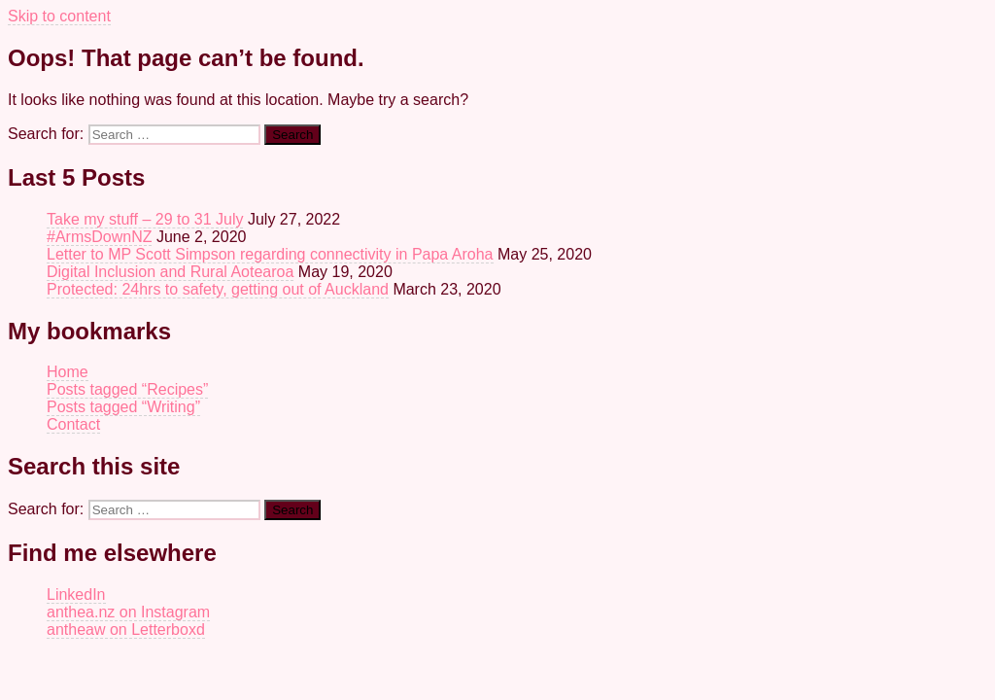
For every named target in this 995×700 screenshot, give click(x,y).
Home (67, 372)
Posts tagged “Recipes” (127, 389)
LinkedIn (76, 594)
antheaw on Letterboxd (126, 629)
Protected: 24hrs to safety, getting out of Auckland (218, 289)
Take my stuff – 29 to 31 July (145, 219)
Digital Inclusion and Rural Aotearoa (170, 271)
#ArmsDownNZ (99, 236)
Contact (73, 424)
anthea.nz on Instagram (128, 612)
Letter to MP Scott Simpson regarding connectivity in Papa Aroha (270, 254)
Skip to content (59, 16)
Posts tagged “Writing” (123, 407)
